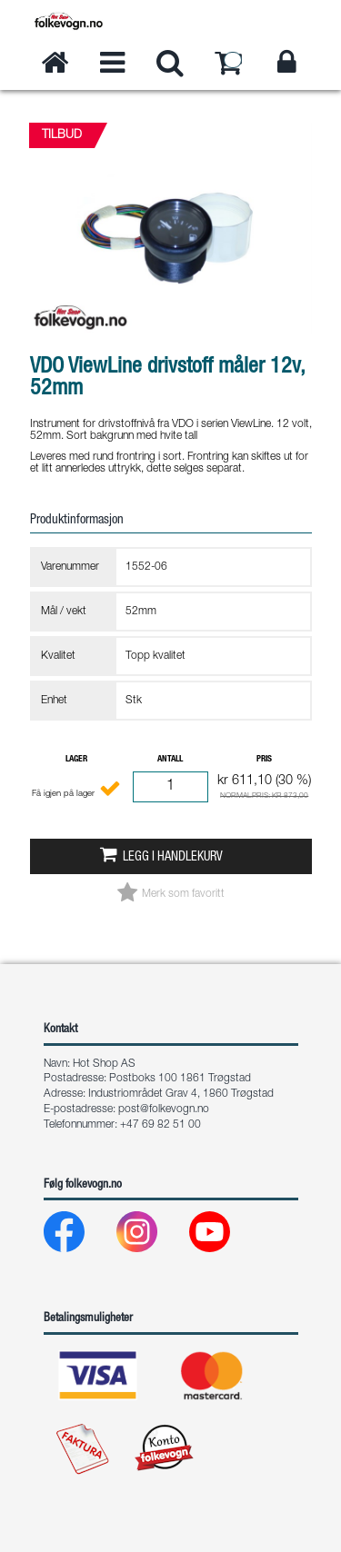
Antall (170, 759)
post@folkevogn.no (163, 1109)
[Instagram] (151, 1236)
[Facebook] (79, 1236)
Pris (264, 759)
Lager (76, 759)
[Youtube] (224, 1236)
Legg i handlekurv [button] (173, 857)
